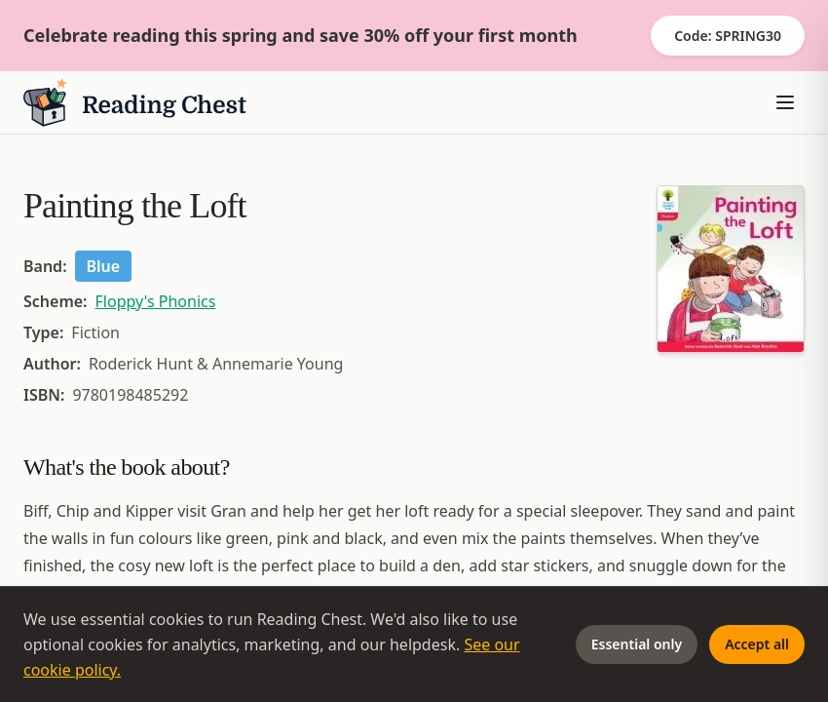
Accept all (757, 644)
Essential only (636, 644)
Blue (104, 266)
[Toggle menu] (785, 102)
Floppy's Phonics (155, 301)
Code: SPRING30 (727, 35)
